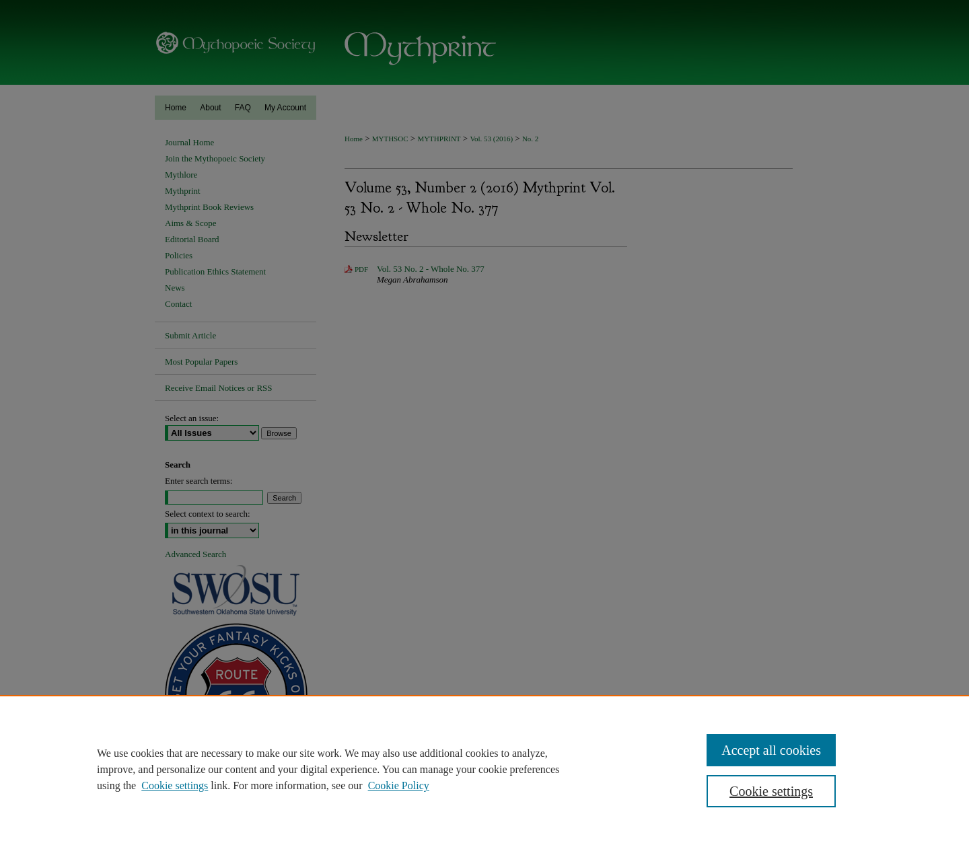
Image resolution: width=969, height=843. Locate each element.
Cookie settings (174, 785)
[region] (484, 769)
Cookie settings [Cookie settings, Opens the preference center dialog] (771, 791)
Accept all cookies (771, 750)
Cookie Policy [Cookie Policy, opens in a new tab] (398, 785)
